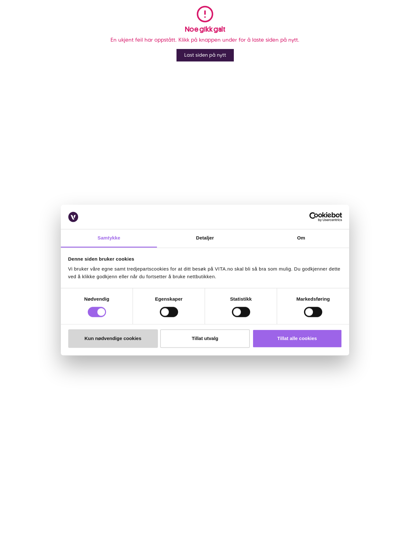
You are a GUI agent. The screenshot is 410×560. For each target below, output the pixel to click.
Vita (19, 42)
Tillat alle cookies (297, 338)
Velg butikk (267, 194)
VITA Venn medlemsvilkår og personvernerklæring (219, 395)
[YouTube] (33, 517)
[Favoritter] (371, 22)
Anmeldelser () (262, 53)
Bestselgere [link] (157, 21)
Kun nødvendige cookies (113, 338)
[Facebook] (33, 507)
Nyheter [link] (120, 21)
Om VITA (107, 386)
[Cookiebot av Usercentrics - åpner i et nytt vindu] (314, 217)
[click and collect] (384, 22)
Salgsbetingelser (44, 436)
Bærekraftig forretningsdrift (114, 407)
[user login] (359, 22)
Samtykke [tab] (109, 238)
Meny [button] (72, 21)
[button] (327, 22)
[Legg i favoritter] (396, 57)
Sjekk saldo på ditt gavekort (46, 415)
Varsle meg (286, 131)
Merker (33, 42)
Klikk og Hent (269, 187)
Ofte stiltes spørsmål (49, 395)
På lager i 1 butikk (377, 187)
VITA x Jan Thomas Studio (125, 427)
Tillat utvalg (205, 338)
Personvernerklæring (190, 404)
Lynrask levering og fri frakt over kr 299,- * (299, 170)
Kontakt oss (40, 386)
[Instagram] (49, 507)
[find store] (347, 22)
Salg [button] (94, 21)
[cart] (396, 22)
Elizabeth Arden (59, 42)
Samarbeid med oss (118, 419)
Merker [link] (192, 21)
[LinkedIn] (65, 507)
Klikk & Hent (40, 427)
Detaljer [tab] (205, 238)
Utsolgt (389, 163)
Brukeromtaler (42, 445)
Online (261, 163)
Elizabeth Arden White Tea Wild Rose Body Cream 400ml (131, 42)
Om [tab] (301, 238)
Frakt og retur (42, 404)
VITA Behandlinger (117, 436)
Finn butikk (109, 395)
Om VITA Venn (183, 386)
